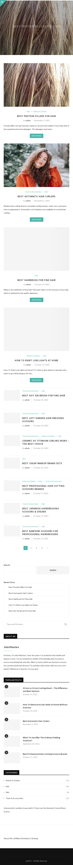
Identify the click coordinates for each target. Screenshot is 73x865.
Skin (24, 459)
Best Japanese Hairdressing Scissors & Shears (40, 510)
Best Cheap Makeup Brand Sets (42, 463)
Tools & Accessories (33, 192)
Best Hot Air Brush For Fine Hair (43, 395)
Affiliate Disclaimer (22, 838)
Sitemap (34, 838)
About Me (8, 838)
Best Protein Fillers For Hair (36, 116)
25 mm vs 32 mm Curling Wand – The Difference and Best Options (45, 689)
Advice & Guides (39, 112)
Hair (28, 112)
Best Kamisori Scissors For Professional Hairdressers (40, 532)
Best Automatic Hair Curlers (37, 196)
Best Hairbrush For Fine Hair (36, 280)
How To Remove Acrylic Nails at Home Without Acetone (45, 706)
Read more (36, 136)
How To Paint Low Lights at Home (36, 360)
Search (7, 565)
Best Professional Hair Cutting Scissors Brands (43, 487)
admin (28, 120)
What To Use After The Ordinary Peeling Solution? (41, 739)
